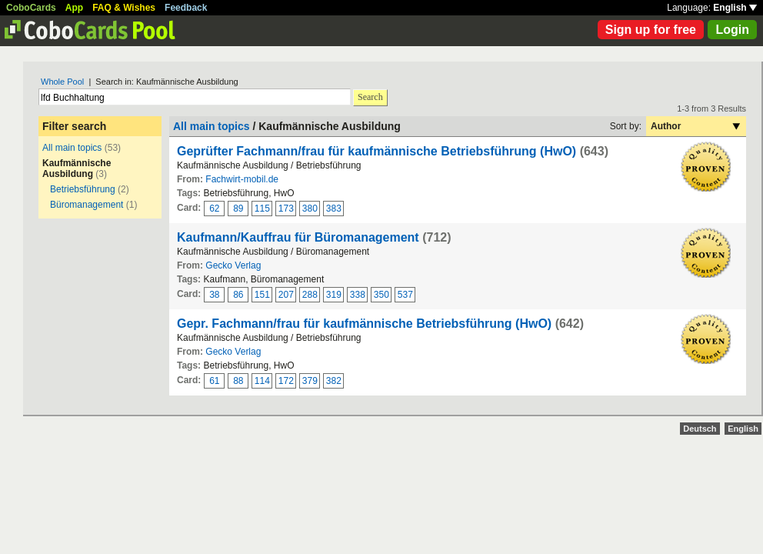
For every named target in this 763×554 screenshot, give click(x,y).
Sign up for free (650, 29)
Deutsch (699, 428)
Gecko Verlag (233, 265)
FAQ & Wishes (123, 7)
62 (214, 208)
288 (310, 294)
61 (214, 380)
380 (310, 208)
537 (405, 294)
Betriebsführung (82, 189)
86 (238, 294)
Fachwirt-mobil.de (241, 179)
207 (286, 294)
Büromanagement (86, 204)
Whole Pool (62, 81)
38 (214, 294)
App (74, 7)
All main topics (72, 147)
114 (262, 380)
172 (286, 380)
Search (370, 97)
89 (238, 208)
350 (381, 294)
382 (334, 380)
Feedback (186, 7)
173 (286, 208)
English (735, 7)
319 (334, 294)
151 (262, 294)
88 (238, 380)
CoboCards (31, 7)
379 (310, 380)
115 (262, 208)
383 (334, 208)
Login (732, 29)
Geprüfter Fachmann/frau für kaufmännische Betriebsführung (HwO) (376, 151)
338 (357, 294)
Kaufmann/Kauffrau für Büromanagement (298, 237)
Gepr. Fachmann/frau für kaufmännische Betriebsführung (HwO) (364, 323)
